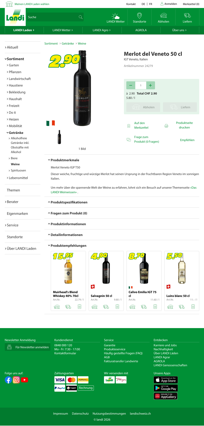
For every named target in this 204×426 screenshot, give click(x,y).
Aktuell (12, 47)
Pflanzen (15, 72)
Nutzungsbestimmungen (109, 414)
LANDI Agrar (162, 357)
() (191, 4)
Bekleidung (17, 92)
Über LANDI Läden (166, 353)
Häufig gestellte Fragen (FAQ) (123, 353)
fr (150, 4)
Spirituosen (18, 170)
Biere (14, 158)
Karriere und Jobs (165, 345)
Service (13, 225)
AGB (107, 357)
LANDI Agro (100, 30)
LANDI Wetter (62, 30)
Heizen (14, 119)
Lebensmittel (18, 177)
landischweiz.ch (140, 414)
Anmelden (171, 4)
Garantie (109, 345)
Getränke (16, 132)
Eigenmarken (17, 213)
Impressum (60, 414)
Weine (15, 164)
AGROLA (141, 30)
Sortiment (15, 58)
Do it (12, 112)
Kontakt (131, 4)
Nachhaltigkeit (163, 349)
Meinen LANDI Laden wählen (32, 4)
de (143, 4)
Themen (13, 190)
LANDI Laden (22, 30)
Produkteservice (114, 349)
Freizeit (14, 105)
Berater (13, 201)
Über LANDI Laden (21, 248)
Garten (14, 65)
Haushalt (15, 99)
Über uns (178, 30)
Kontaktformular (65, 353)
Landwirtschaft (20, 78)
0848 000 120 (63, 345)
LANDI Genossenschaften (170, 365)
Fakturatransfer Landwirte (121, 361)
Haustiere (16, 85)
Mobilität (15, 125)
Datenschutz (80, 414)
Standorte (15, 236)
